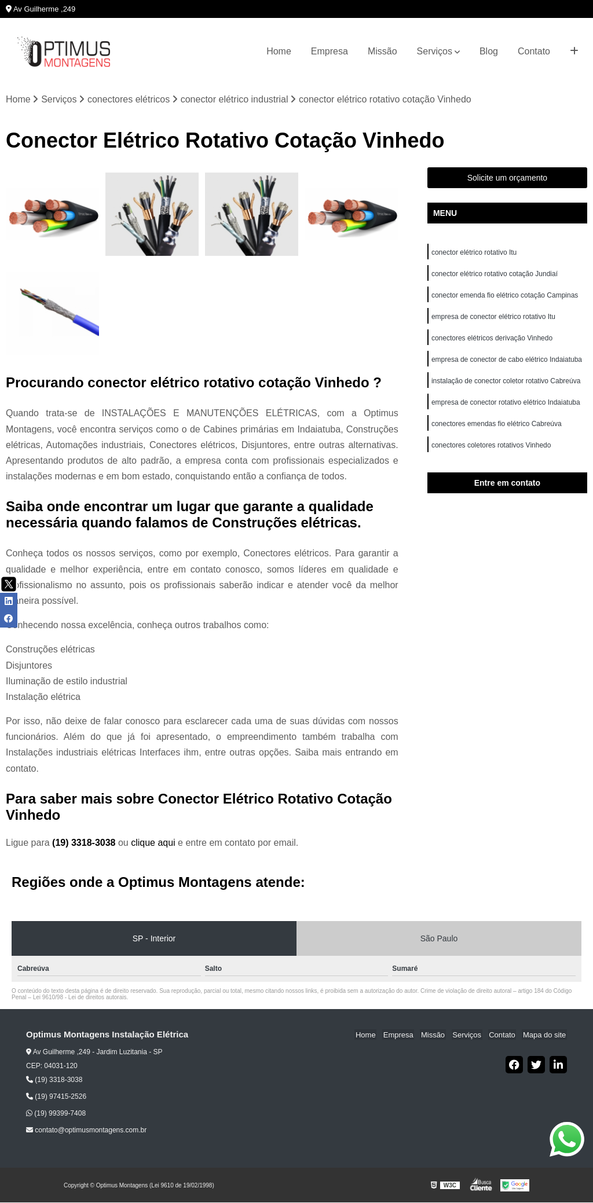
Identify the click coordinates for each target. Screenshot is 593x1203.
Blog (488, 51)
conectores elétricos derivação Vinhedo (493, 341)
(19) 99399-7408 (56, 1114)
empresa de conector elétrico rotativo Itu (494, 319)
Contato (534, 51)
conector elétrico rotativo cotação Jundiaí (494, 275)
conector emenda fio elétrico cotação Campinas (504, 297)
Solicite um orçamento (507, 178)
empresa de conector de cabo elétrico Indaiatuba (507, 363)
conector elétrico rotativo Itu (475, 253)
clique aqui (153, 843)
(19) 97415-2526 (56, 1097)
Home (278, 51)
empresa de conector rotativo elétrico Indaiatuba (506, 407)
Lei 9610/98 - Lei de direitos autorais (80, 998)
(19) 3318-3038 (85, 843)
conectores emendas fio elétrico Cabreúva (496, 429)
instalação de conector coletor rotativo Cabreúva (505, 385)
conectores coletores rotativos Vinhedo (492, 451)
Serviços (434, 51)
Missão (382, 51)
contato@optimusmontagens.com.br (86, 1131)
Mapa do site (545, 1035)
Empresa (329, 51)
